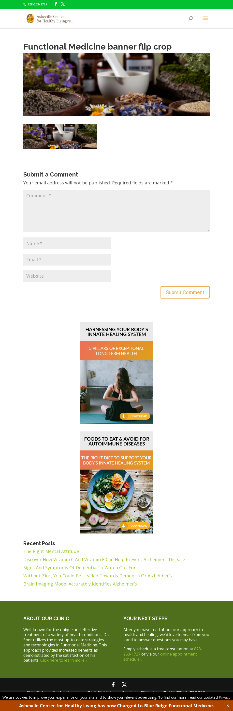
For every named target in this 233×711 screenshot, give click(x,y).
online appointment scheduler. (160, 656)
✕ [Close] (227, 705)
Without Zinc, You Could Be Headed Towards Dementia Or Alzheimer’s (97, 576)
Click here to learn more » (63, 660)
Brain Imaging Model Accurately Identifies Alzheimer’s (80, 584)
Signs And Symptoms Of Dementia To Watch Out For (79, 567)
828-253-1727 (37, 4)
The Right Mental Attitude (51, 551)
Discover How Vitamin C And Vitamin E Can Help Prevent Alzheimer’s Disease (104, 559)
